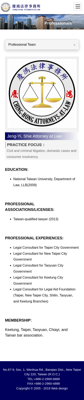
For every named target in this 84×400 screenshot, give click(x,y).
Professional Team (21, 44)
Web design (59, 388)
